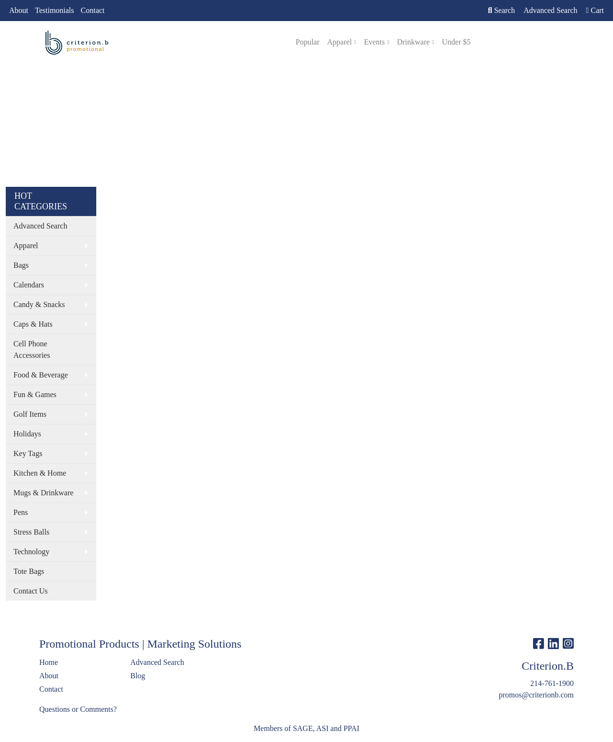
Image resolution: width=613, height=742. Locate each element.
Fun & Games (35, 394)
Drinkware (413, 42)
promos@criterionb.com (536, 695)
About (18, 10)
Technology (31, 552)
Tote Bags (28, 571)
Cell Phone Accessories (31, 349)
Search (501, 10)
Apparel (339, 42)
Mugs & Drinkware (43, 493)
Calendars (28, 285)
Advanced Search (40, 226)
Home (48, 662)
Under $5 (456, 42)
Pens (20, 512)
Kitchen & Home (39, 473)
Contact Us (30, 591)
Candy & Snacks (39, 304)
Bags (21, 265)
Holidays (27, 434)
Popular (307, 42)
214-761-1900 (552, 683)
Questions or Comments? (78, 709)
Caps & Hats (33, 324)
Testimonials (54, 10)
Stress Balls (31, 532)
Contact (93, 10)
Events (374, 42)
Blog (137, 676)
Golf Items (29, 414)
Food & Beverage (40, 375)
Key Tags (27, 453)
